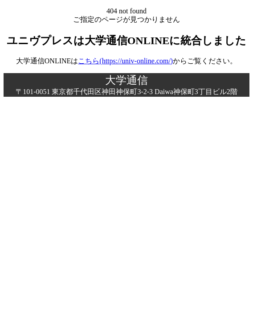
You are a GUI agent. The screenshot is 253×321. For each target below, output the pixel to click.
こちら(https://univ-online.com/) (125, 61)
